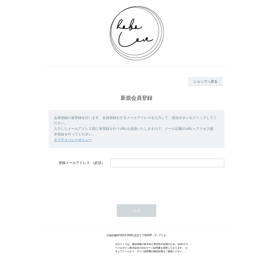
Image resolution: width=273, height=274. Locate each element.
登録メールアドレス (74, 163)
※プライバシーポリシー (73, 140)
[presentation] (150, 183)
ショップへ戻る (205, 81)
